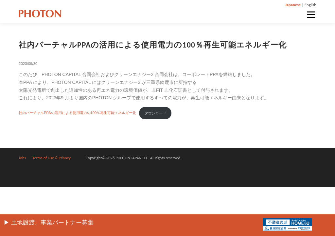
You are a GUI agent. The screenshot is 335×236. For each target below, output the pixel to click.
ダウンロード (155, 113)
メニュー (310, 14)
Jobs (22, 157)
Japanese (293, 4)
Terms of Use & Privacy (51, 157)
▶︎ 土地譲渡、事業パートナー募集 (49, 222)
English (310, 4)
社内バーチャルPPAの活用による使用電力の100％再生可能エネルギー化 (77, 113)
